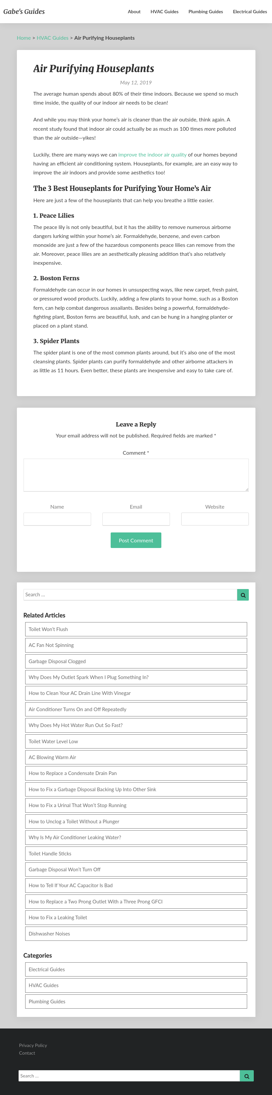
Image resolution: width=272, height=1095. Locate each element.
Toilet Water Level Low (53, 741)
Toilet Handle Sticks (50, 853)
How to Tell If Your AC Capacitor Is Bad (71, 885)
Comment (136, 452)
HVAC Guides (164, 11)
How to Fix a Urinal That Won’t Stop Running (78, 805)
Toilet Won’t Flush (48, 629)
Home (24, 37)
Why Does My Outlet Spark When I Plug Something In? (89, 677)
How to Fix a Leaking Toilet (58, 917)
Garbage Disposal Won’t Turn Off (65, 869)
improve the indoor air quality (152, 154)
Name (57, 506)
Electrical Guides (250, 11)
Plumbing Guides (206, 11)
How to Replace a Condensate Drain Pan (73, 773)
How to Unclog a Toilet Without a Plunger (74, 821)
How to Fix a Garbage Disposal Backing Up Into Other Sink (92, 789)
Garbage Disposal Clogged (57, 661)
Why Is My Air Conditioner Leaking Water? (75, 837)
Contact (27, 1053)
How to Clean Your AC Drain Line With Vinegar (80, 693)
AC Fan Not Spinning (51, 645)
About (134, 11)
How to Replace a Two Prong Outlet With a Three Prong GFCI (96, 901)
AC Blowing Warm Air (52, 757)
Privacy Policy (33, 1045)
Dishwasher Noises (49, 933)
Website (215, 506)
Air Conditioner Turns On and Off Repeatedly (78, 709)
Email (136, 506)
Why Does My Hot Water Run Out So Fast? (76, 725)
